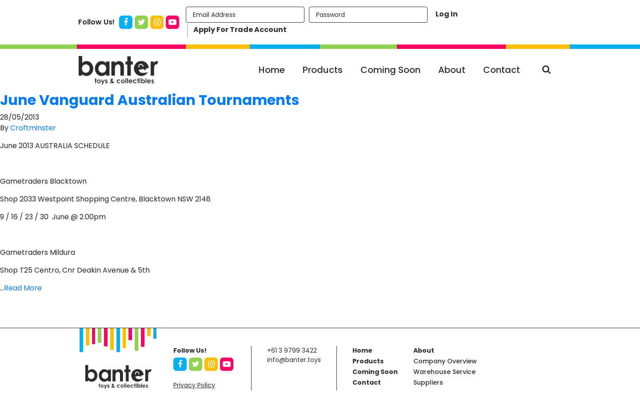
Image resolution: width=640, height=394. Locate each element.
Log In (447, 14)
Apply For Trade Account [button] (240, 29)
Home (272, 70)
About (451, 70)
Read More (23, 288)
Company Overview (445, 361)
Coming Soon (390, 70)
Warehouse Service (444, 371)
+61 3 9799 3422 (292, 350)
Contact (501, 70)
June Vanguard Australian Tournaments (149, 100)
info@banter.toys (294, 359)
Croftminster (33, 128)
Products (323, 70)
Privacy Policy (194, 385)
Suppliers (428, 382)
